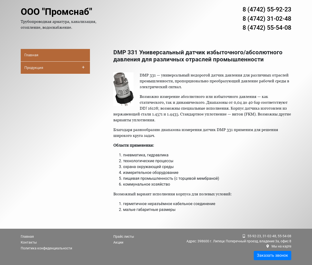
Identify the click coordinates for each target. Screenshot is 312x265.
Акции (118, 242)
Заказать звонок (272, 255)
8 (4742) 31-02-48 (267, 18)
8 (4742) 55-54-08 (267, 27)
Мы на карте (281, 246)
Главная (31, 55)
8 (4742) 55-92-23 (267, 9)
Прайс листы (123, 236)
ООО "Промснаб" (56, 11)
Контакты (29, 242)
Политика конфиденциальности (46, 248)
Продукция (54, 67)
